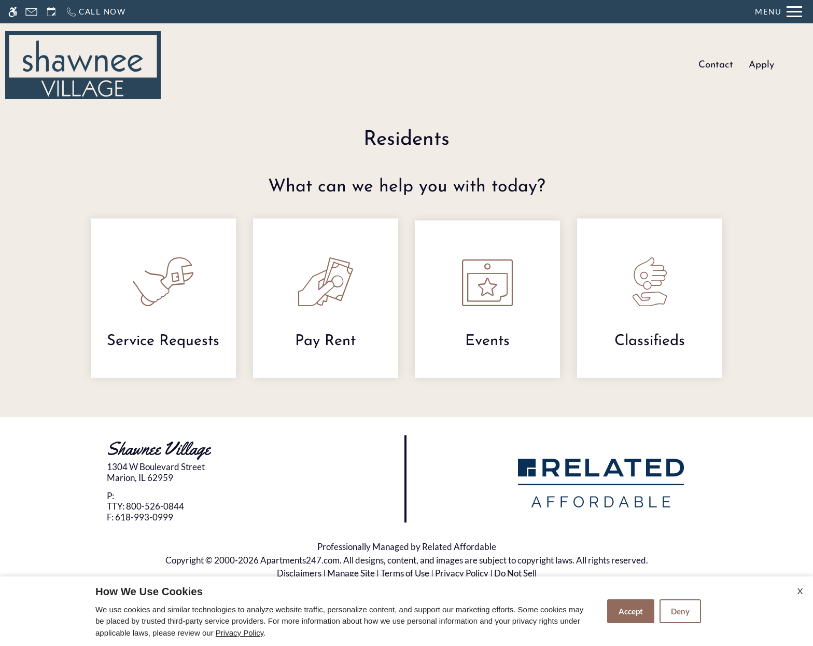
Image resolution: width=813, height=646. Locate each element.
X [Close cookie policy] (800, 591)
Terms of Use (405, 573)
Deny (680, 611)
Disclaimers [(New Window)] (299, 573)
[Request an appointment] (51, 12)
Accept (631, 611)
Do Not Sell (515, 573)
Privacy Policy (461, 573)
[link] (203, 472)
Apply (761, 65)
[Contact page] (31, 12)
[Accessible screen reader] (13, 12)
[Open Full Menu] (778, 12)
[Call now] (96, 12)
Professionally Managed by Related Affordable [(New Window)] (406, 546)
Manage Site (351, 573)
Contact (715, 65)
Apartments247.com (300, 560)
